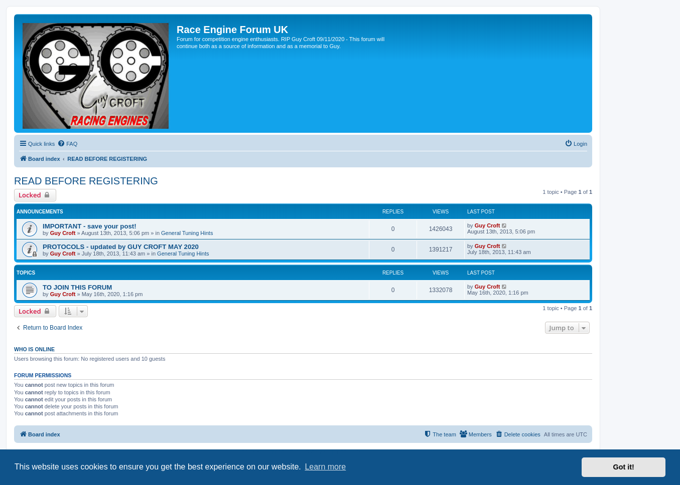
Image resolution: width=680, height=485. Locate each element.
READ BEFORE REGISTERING (86, 180)
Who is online (34, 349)
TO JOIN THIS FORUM (77, 287)
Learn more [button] (325, 466)
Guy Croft (63, 233)
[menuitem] (67, 144)
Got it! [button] (623, 467)
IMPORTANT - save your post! (90, 226)
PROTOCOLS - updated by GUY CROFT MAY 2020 (121, 247)
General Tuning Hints (187, 233)
